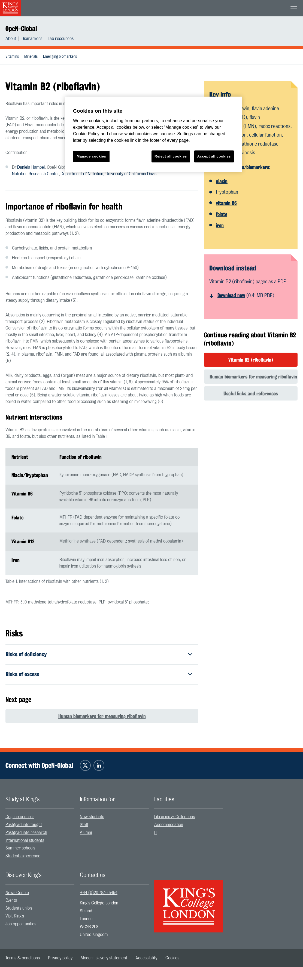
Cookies (172, 958)
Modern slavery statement (104, 958)
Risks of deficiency (26, 654)
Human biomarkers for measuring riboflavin (102, 716)
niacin (222, 181)
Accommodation (168, 825)
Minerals (31, 56)
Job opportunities (20, 924)
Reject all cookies (170, 156)
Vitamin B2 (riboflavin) (250, 359)
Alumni (86, 832)
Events (11, 900)
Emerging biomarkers (60, 56)
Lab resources (61, 38)
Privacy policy (60, 958)
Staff (84, 825)
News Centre (17, 893)
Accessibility (146, 958)
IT (155, 832)
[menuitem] (13, 38)
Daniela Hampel (31, 167)
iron (220, 225)
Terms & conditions (22, 958)
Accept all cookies (214, 156)
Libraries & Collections (174, 817)
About (10, 38)
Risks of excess (22, 674)
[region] (153, 134)
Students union (18, 908)
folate (221, 214)
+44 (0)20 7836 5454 (98, 893)
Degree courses (19, 817)
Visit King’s (14, 916)
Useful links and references (250, 393)
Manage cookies (91, 156)
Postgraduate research (26, 832)
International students (24, 840)
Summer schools (20, 848)
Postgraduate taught (23, 825)
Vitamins (12, 56)
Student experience (22, 856)
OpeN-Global (21, 28)
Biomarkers (32, 38)
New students (92, 817)
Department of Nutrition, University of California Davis (108, 174)
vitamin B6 (226, 203)
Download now (231, 295)
